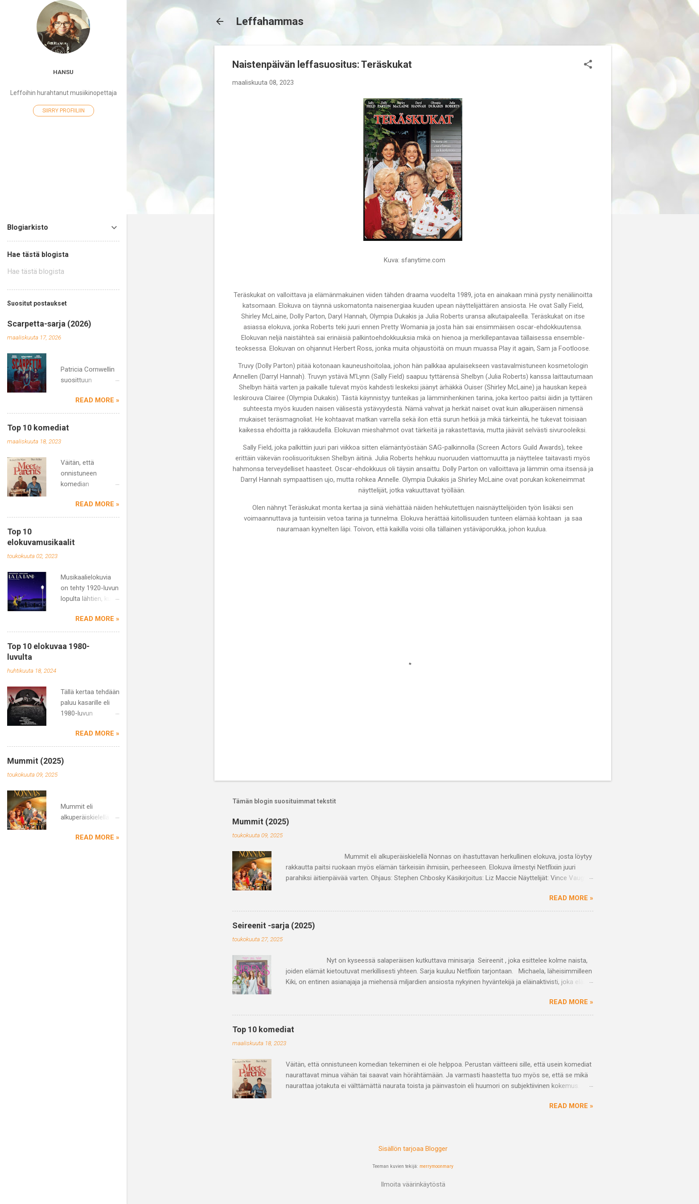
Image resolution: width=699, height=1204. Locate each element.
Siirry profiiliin (63, 111)
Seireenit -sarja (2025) (273, 925)
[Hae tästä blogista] (63, 271)
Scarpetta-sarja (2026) (49, 323)
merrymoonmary (436, 1166)
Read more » (571, 898)
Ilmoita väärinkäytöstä (413, 1184)
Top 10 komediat (263, 1029)
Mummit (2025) (260, 821)
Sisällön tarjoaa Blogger (413, 1149)
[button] (588, 65)
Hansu (63, 71)
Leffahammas (270, 21)
